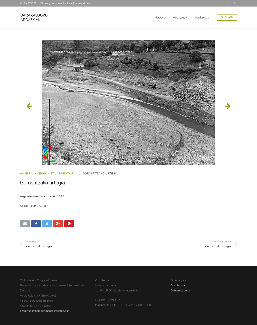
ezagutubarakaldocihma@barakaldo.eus (44, 311)
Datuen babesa (180, 291)
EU (228, 3)
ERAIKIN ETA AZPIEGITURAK (57, 174)
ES (235, 3)
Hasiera (26, 174)
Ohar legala (177, 285)
